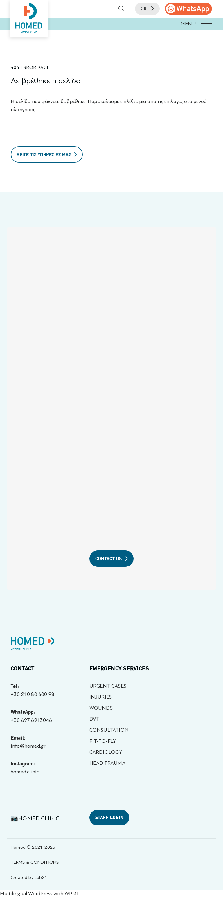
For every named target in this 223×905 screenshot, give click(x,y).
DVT (94, 719)
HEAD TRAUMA (107, 763)
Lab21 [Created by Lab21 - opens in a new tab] (41, 877)
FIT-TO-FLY (102, 741)
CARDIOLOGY (105, 752)
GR (147, 8)
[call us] (188, 9)
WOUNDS (101, 708)
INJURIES (100, 697)
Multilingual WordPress (26, 893)
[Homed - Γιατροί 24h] (32, 645)
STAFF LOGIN (109, 817)
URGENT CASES (107, 686)
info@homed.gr (28, 746)
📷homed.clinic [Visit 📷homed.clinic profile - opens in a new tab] (35, 818)
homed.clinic (25, 772)
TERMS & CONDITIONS (35, 862)
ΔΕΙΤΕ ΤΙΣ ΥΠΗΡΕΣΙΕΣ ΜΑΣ (47, 154)
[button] (111, 24)
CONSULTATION (109, 730)
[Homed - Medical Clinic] (29, 18)
